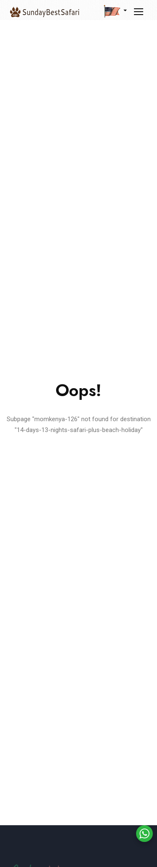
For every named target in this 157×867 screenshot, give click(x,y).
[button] (115, 11)
